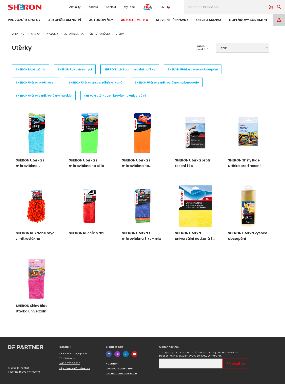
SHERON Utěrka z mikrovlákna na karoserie (175, 83)
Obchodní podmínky (119, 376)
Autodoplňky (101, 20)
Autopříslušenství (64, 20)
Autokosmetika (134, 20)
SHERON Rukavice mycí (79, 69)
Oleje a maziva (208, 20)
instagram (117, 361)
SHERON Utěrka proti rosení (37, 83)
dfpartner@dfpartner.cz (74, 376)
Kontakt (114, 7)
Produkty (52, 33)
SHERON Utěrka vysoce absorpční (204, 69)
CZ (169, 7)
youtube (134, 361)
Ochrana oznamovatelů (121, 381)
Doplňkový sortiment (248, 20)
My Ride (133, 7)
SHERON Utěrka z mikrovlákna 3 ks (137, 69)
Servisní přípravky (172, 20)
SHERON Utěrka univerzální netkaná (100, 83)
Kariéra (95, 7)
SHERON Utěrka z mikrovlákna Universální (120, 97)
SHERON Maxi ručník (31, 69)
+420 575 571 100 (69, 371)
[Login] (279, 20)
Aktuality (75, 7)
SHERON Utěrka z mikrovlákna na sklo (45, 97)
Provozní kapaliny (24, 20)
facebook (109, 361)
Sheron (36, 33)
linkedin (126, 361)
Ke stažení (112, 371)
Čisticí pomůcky (99, 33)
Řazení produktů (202, 48)
